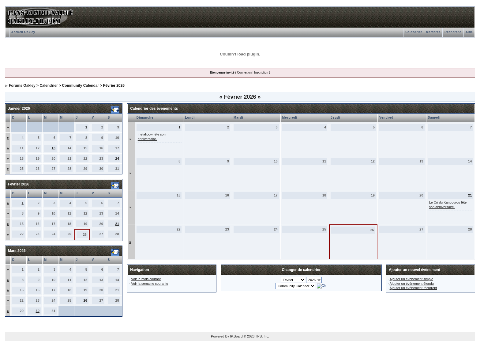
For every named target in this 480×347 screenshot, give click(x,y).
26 (85, 300)
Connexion (244, 72)
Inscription (261, 72)
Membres (433, 32)
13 (53, 148)
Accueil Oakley (23, 32)
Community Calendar (80, 85)
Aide (469, 32)
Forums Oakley (22, 85)
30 (37, 311)
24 (117, 158)
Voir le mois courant (146, 279)
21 (117, 224)
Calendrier (413, 32)
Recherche (453, 32)
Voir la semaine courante (149, 283)
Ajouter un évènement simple (411, 279)
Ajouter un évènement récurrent (413, 288)
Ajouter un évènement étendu (412, 283)
